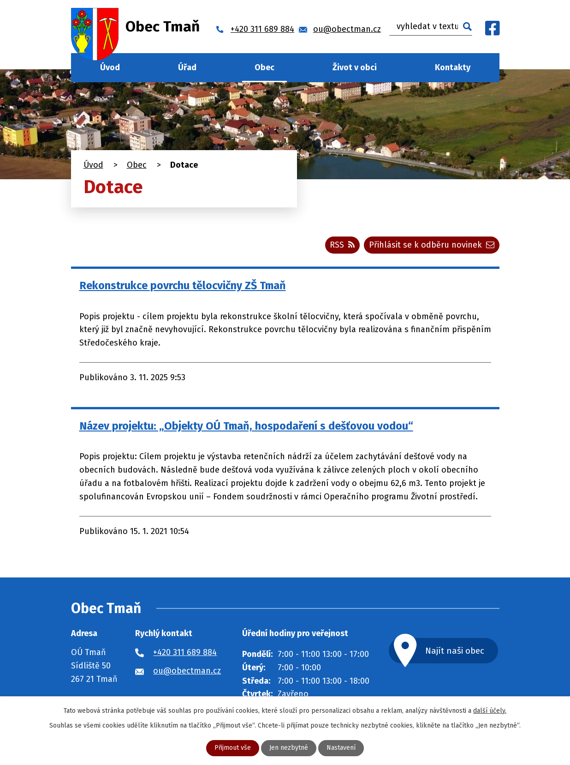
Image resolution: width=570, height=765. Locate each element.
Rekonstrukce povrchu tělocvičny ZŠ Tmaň (182, 285)
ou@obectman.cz (187, 671)
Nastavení (341, 748)
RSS (342, 245)
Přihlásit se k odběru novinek (431, 245)
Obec (264, 67)
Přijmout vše (232, 748)
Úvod (110, 67)
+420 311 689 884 (185, 653)
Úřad (187, 67)
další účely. (489, 711)
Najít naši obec (454, 650)
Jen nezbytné (288, 748)
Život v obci (354, 67)
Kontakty (452, 67)
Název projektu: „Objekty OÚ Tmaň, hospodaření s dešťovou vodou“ (246, 425)
